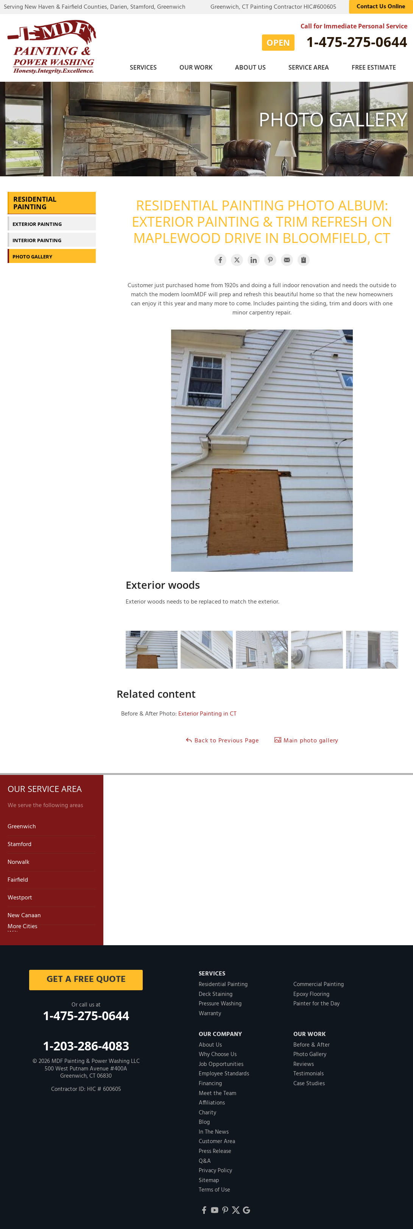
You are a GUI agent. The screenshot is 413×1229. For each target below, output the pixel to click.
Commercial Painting (318, 983)
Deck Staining (215, 993)
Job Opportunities (221, 1063)
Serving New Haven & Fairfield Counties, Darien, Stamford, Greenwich (94, 7)
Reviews (303, 1063)
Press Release (215, 1150)
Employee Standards (224, 1073)
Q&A (205, 1160)
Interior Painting (36, 239)
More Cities (22, 926)
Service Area (308, 67)
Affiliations (212, 1102)
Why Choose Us (218, 1053)
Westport (20, 897)
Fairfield (18, 879)
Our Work (195, 67)
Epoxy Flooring (311, 993)
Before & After (311, 1044)
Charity (207, 1112)
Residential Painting (34, 202)
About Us (250, 67)
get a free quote (86, 979)
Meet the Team (217, 1092)
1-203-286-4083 (86, 1045)
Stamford (19, 844)
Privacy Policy (215, 1170)
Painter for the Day (316, 1003)
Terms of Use (214, 1189)
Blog (204, 1121)
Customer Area (217, 1140)
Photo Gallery (32, 255)
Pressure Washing (220, 1003)
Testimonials (308, 1073)
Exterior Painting (37, 223)
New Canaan (24, 915)
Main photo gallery (306, 740)
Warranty (210, 1012)
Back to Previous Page (222, 740)
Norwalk (19, 862)
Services (143, 67)
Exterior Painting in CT (207, 713)
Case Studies (309, 1082)
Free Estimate (374, 67)
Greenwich (22, 826)
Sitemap (209, 1179)
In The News (214, 1131)
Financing (210, 1082)
